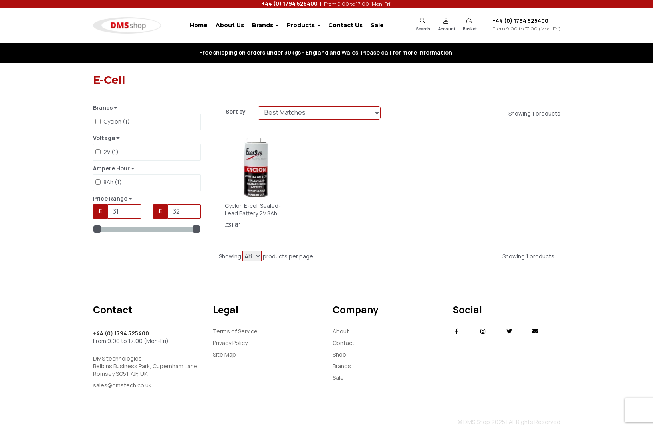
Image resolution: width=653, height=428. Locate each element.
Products (303, 25)
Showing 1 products (534, 113)
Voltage (106, 138)
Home (199, 25)
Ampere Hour (114, 168)
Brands (265, 25)
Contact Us (345, 25)
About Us (230, 25)
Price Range (112, 198)
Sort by (236, 111)
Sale (377, 25)
